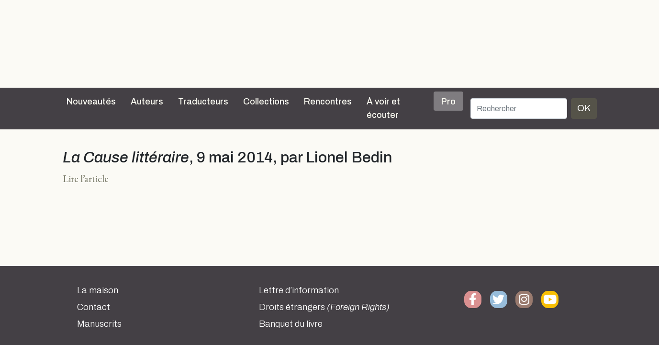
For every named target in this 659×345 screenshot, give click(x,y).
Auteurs (147, 101)
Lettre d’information (299, 290)
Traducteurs (203, 101)
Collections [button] (266, 101)
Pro (448, 101)
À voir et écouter (383, 108)
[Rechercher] (518, 108)
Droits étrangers (324, 307)
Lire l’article (86, 178)
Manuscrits (99, 324)
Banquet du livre (291, 324)
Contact (93, 307)
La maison (97, 290)
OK (584, 108)
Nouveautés (91, 101)
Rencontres (328, 101)
